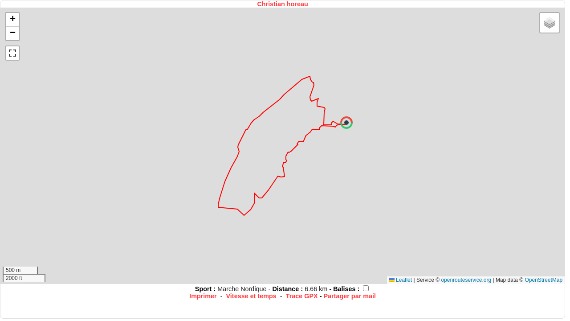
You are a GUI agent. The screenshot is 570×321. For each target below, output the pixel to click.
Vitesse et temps (251, 296)
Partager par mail (349, 296)
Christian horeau (282, 4)
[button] (346, 123)
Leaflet (400, 280)
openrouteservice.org (466, 280)
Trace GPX (302, 296)
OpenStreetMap (543, 280)
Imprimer (203, 296)
